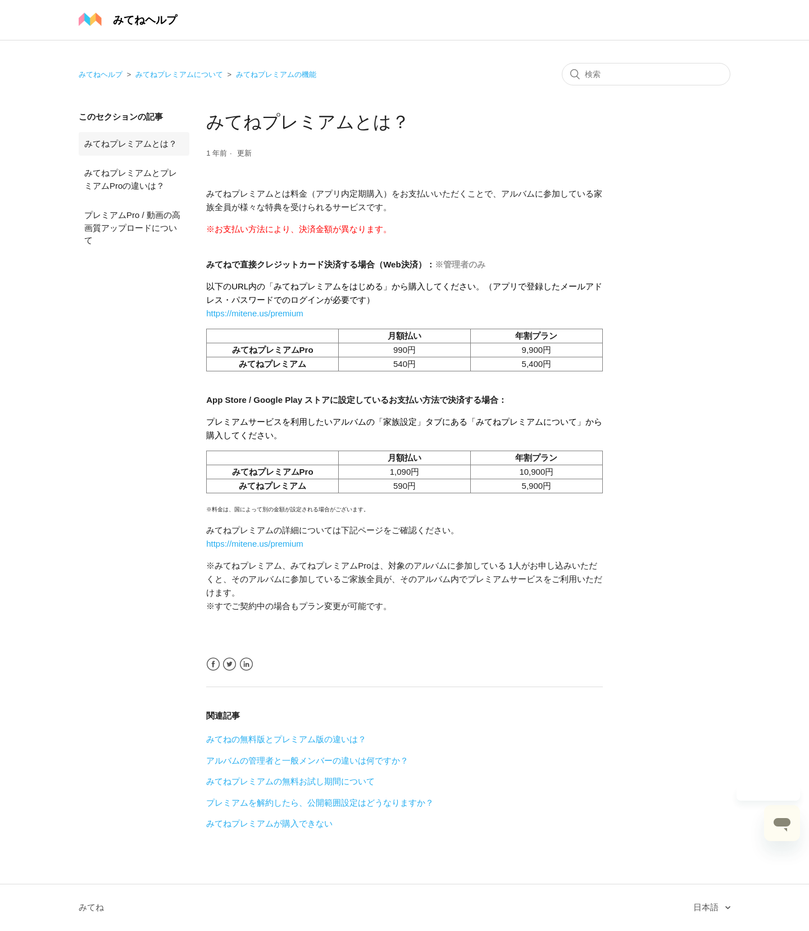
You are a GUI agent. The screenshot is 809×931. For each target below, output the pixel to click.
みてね (91, 907)
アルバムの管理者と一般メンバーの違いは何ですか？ (307, 760)
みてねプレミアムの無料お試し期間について (290, 781)
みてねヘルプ (100, 74)
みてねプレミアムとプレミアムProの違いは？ (130, 179)
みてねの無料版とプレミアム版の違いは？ (286, 739)
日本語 (707, 907)
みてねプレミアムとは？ (130, 143)
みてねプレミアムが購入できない (269, 823)
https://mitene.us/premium (254, 313)
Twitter (229, 664)
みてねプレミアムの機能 (276, 74)
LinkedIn (246, 664)
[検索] (646, 74)
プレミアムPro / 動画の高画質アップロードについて (132, 227)
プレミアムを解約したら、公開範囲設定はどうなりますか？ (320, 802)
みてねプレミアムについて (179, 74)
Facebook (213, 664)
